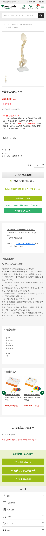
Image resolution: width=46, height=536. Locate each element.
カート (36, 8)
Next (42, 393)
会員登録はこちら (23, 198)
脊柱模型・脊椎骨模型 (26, 24)
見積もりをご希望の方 (23, 470)
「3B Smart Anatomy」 (25, 243)
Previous (4, 393)
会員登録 (41, 2)
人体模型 (13, 24)
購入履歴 (30, 8)
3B (10, 153)
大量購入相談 (23, 479)
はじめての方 (31, 2)
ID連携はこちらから (23, 211)
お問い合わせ (23, 462)
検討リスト (23, 8)
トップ (4, 24)
